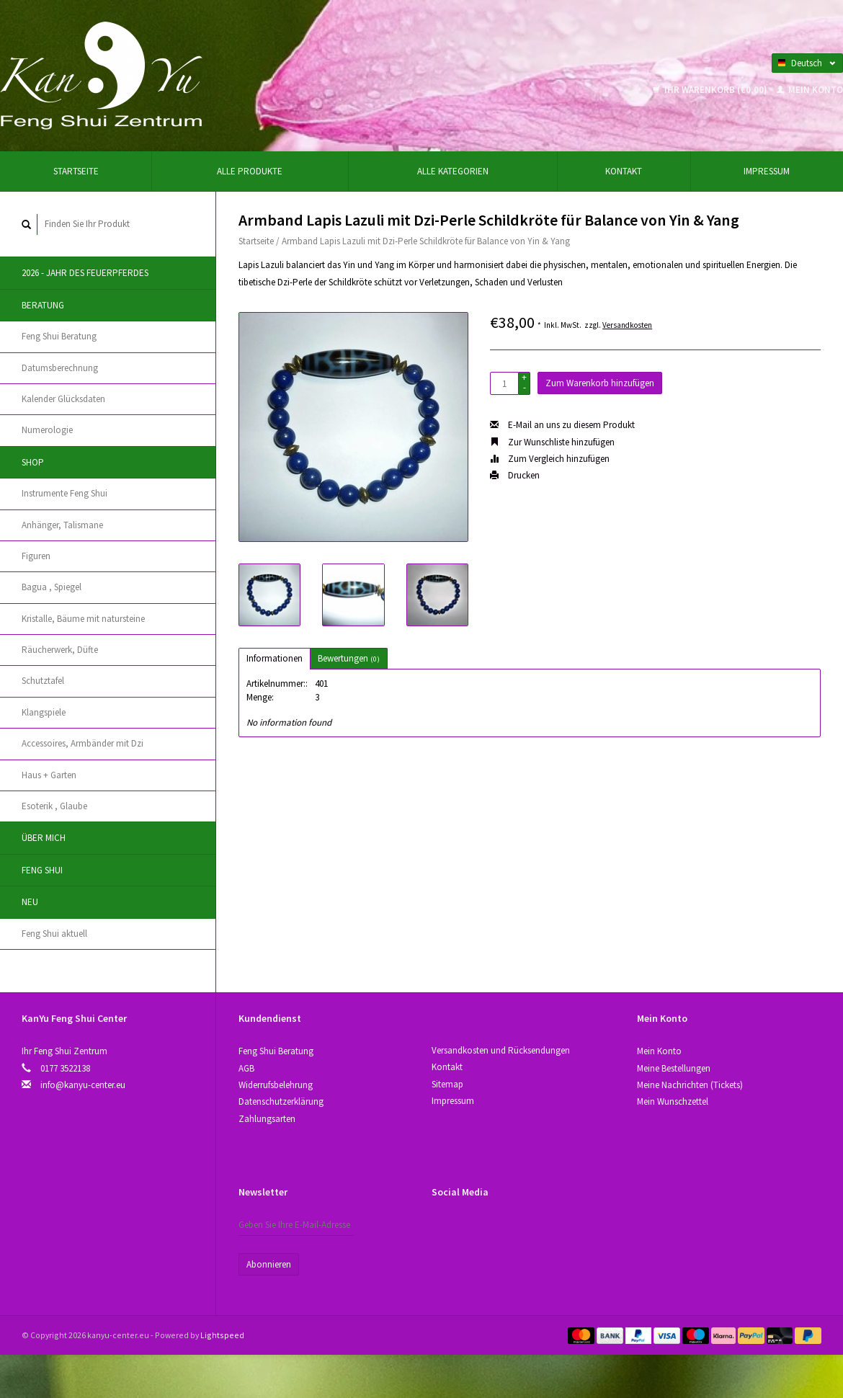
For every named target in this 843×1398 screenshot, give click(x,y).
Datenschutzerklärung (281, 1101)
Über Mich (44, 838)
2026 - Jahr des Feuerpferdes (85, 273)
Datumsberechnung (60, 368)
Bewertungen (349, 658)
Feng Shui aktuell (54, 933)
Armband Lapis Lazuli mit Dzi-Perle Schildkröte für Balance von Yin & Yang (426, 241)
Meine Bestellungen (673, 1068)
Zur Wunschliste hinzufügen (552, 442)
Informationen (274, 658)
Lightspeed (222, 1335)
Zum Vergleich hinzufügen (550, 459)
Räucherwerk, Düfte (60, 650)
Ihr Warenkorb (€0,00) (711, 90)
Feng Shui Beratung (59, 336)
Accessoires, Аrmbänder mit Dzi (82, 743)
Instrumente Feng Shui (64, 493)
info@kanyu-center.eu (82, 1085)
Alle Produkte (249, 171)
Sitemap (447, 1084)
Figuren (36, 556)
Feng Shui (42, 870)
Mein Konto (810, 90)
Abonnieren (268, 1264)
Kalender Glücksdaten (63, 399)
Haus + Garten (49, 775)
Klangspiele (44, 712)
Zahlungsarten (266, 1119)
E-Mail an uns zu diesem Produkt (562, 425)
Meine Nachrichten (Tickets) (690, 1085)
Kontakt (623, 171)
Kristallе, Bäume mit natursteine (83, 619)
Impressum (767, 171)
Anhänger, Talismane (62, 525)
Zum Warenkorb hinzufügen (599, 383)
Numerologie (47, 430)
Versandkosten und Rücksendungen (501, 1050)
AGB (246, 1068)
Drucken (515, 475)
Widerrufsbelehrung (275, 1085)
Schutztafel (43, 680)
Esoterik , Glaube (54, 806)
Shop (33, 462)
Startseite (76, 171)
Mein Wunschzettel (672, 1101)
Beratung (43, 305)
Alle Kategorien (453, 171)
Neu (30, 902)
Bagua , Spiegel (51, 587)
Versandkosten (627, 325)
